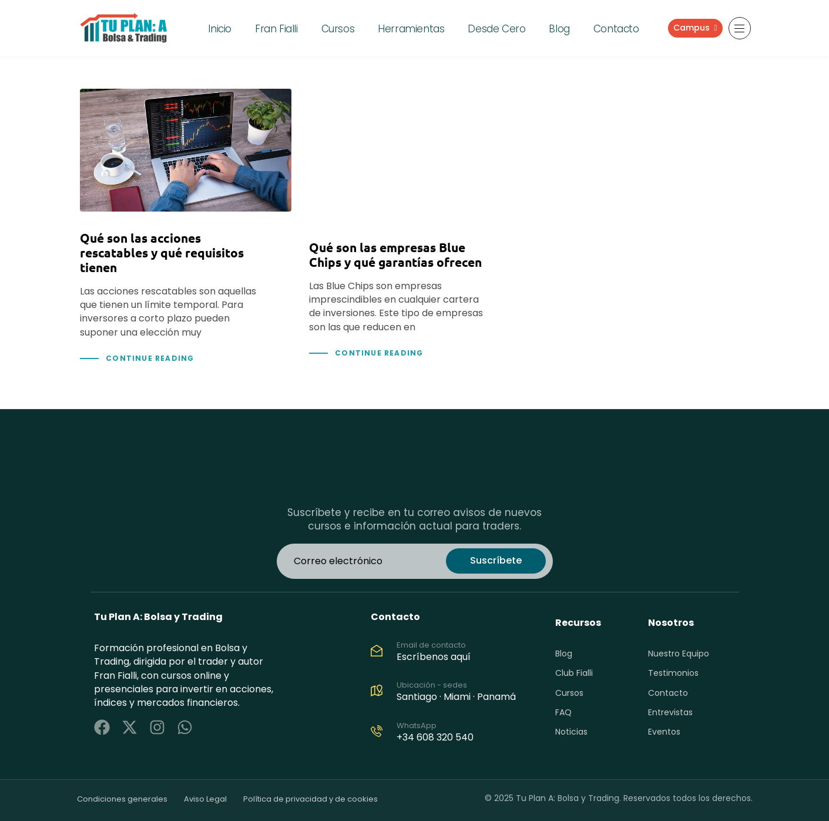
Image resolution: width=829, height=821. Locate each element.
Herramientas (411, 29)
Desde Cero (496, 29)
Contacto (616, 29)
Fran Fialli (276, 29)
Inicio (219, 29)
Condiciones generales (122, 799)
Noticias (571, 732)
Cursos (338, 29)
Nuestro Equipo (678, 653)
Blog (559, 29)
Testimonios (673, 673)
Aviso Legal (205, 799)
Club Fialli (574, 673)
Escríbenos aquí (434, 656)
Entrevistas (670, 712)
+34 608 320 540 (435, 737)
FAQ (563, 712)
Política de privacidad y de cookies (310, 799)
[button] (740, 28)
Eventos (664, 732)
